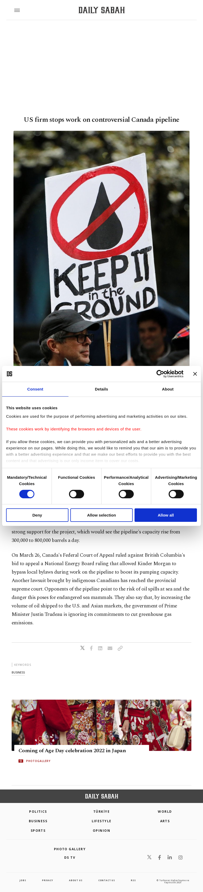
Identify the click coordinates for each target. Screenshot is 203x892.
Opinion (101, 830)
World (165, 811)
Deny (37, 515)
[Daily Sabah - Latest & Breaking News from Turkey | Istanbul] (102, 10)
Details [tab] (101, 389)
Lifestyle (102, 821)
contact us (106, 880)
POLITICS (38, 811)
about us (75, 880)
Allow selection (101, 515)
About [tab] (168, 389)
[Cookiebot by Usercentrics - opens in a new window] (160, 374)
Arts (165, 821)
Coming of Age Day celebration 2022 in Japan (72, 751)
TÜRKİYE (101, 811)
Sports (38, 830)
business (18, 672)
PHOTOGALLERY (38, 761)
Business (38, 821)
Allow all (166, 515)
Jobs (23, 880)
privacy (47, 880)
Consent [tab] (35, 389)
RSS (133, 880)
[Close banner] (195, 374)
